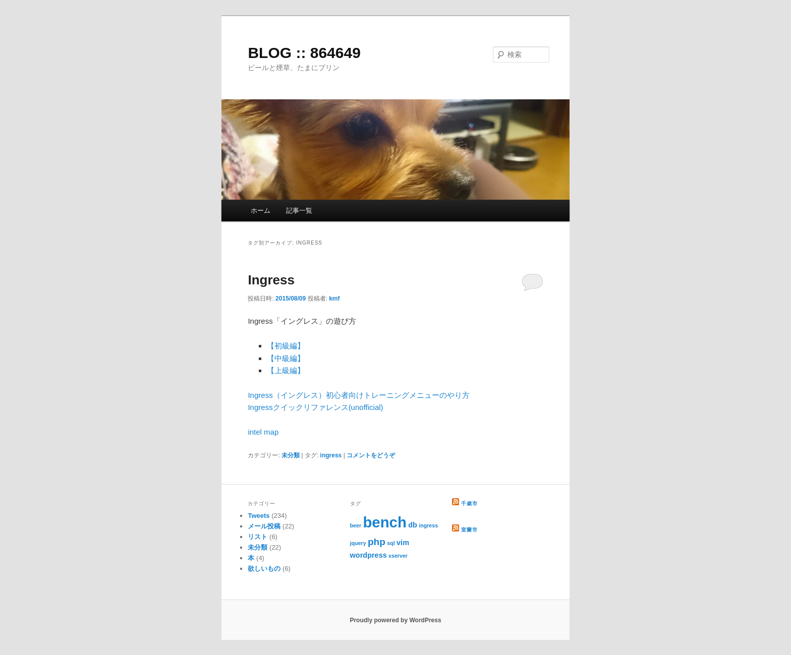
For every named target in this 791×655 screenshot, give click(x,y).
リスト (257, 537)
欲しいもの (264, 568)
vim (403, 543)
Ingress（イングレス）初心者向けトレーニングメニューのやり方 (358, 395)
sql (390, 543)
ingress (331, 455)
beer (356, 525)
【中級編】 (286, 358)
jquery (358, 543)
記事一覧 (299, 210)
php (376, 542)
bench (384, 522)
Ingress (271, 279)
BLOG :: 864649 (304, 52)
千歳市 (469, 503)
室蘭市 (469, 529)
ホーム (260, 210)
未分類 (290, 455)
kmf (334, 298)
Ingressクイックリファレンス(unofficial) (315, 407)
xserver (398, 556)
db (412, 525)
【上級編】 (286, 370)
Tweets (258, 515)
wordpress (368, 555)
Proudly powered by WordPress (395, 620)
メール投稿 (264, 526)
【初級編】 (286, 345)
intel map (263, 432)
